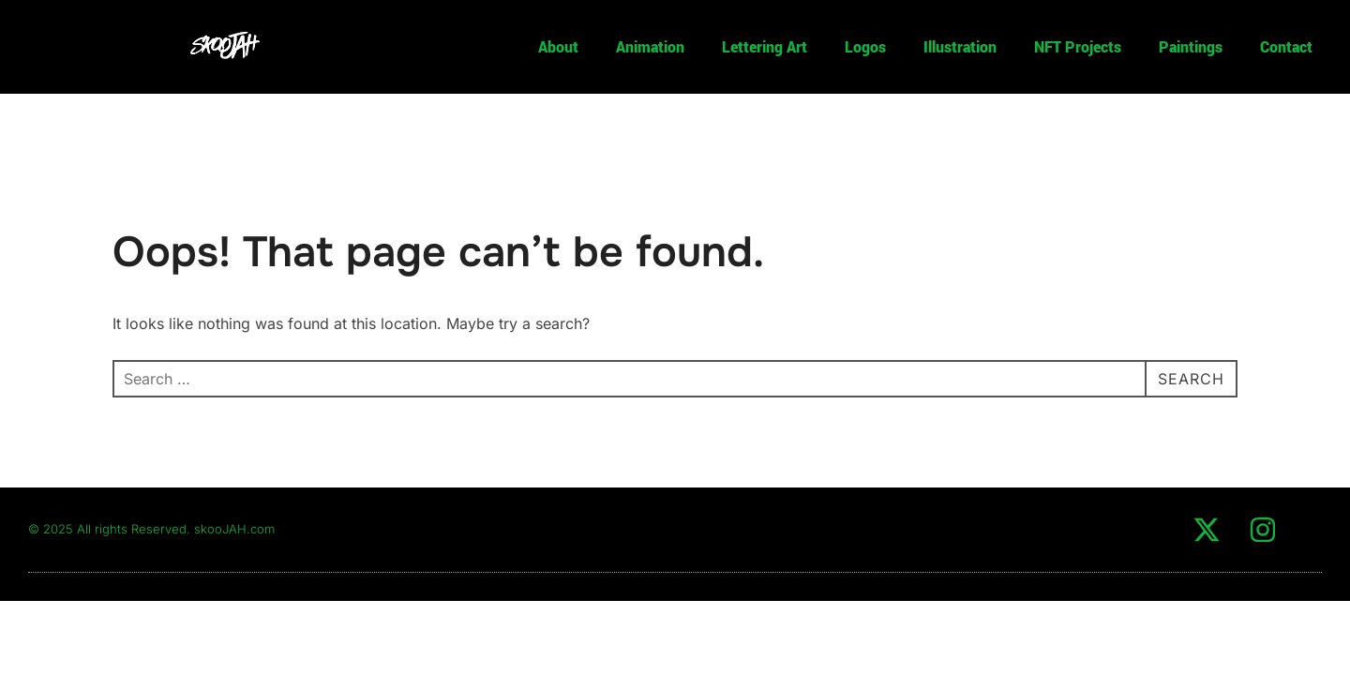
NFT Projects (1077, 46)
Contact (1286, 46)
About (558, 46)
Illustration (960, 46)
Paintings (1190, 46)
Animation (650, 46)
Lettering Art (764, 46)
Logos (865, 46)
